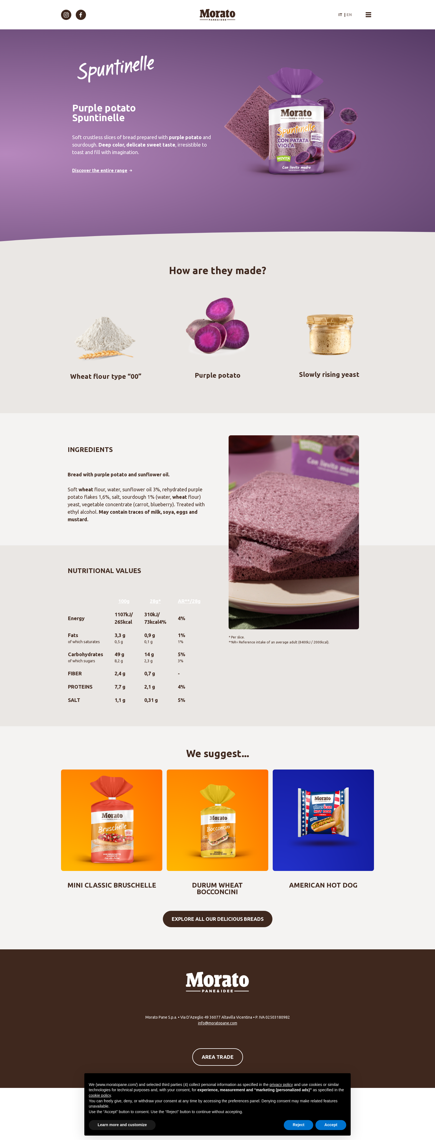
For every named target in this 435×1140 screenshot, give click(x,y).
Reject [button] (298, 1125)
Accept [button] (330, 1125)
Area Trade (218, 1057)
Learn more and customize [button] (122, 1125)
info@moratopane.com (217, 1023)
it (340, 14)
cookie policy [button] (100, 1095)
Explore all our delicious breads (218, 919)
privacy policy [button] (281, 1084)
